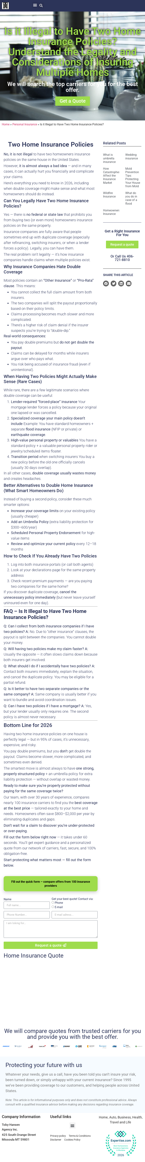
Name (7, 899)
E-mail (59, 907)
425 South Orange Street (19, 1135)
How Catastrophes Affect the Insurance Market (111, 176)
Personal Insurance (24, 125)
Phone (59, 903)
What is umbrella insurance (109, 159)
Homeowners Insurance (111, 212)
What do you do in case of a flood (131, 199)
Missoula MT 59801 (16, 1140)
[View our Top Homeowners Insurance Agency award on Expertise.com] (121, 1144)
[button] (35, 5)
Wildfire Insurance (109, 195)
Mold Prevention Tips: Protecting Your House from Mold (132, 178)
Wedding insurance (131, 157)
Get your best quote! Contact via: (72, 899)
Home (5, 125)
